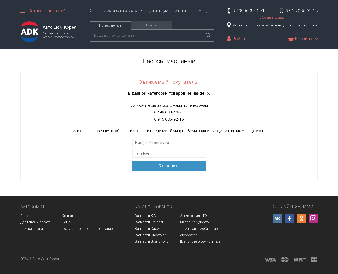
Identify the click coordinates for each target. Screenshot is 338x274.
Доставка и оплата (120, 10)
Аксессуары (190, 235)
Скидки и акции (154, 10)
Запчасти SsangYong (152, 241)
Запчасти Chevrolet (150, 235)
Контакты (180, 10)
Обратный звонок (272, 17)
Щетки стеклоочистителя (200, 241)
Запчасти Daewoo (149, 229)
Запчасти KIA (145, 216)
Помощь (201, 10)
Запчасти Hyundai (149, 222)
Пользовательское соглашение (87, 229)
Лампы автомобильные (199, 229)
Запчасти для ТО (193, 216)
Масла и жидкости (195, 222)
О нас (95, 10)
